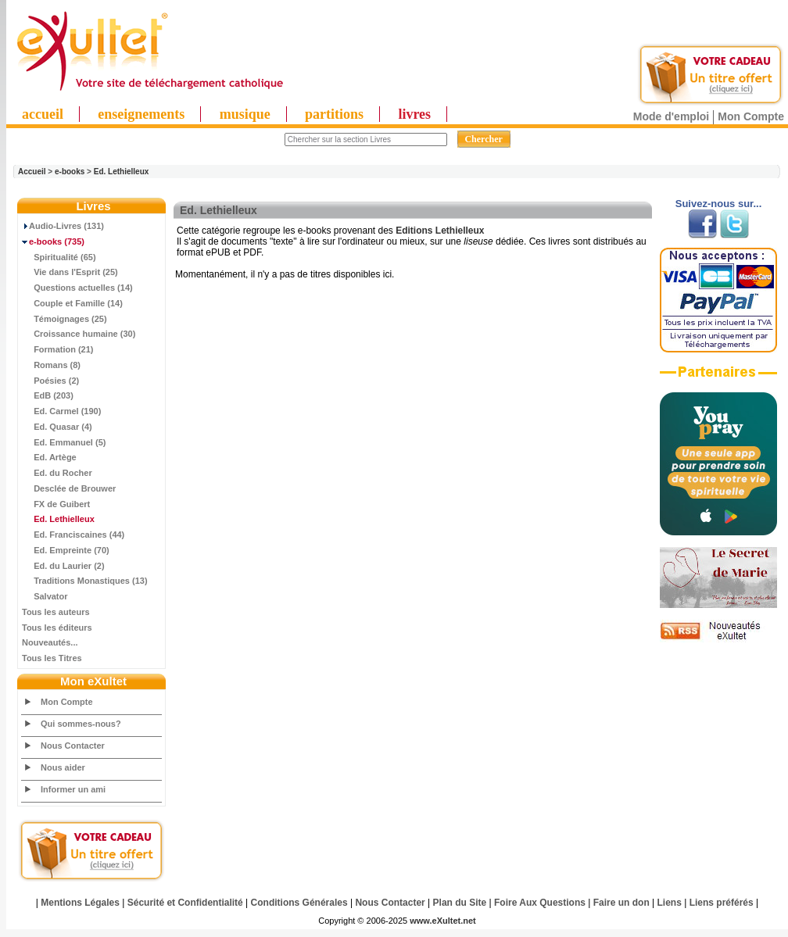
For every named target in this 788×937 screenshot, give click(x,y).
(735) (53, 241)
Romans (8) (51, 365)
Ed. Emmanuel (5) (64, 442)
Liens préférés (722, 902)
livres (414, 114)
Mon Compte (751, 116)
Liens (669, 902)
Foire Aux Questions (540, 902)
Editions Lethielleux (440, 230)
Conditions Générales (299, 902)
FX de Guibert (56, 504)
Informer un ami (73, 789)
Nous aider (63, 767)
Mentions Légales (80, 902)
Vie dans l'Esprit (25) (70, 272)
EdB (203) (47, 395)
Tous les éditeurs (57, 627)
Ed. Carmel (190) (61, 411)
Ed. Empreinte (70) (65, 550)
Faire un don (621, 902)
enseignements (141, 114)
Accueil (32, 171)
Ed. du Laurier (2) (63, 565)
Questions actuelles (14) (77, 287)
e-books (69, 171)
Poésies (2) (50, 380)
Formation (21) (58, 349)
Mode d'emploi (671, 116)
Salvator (45, 596)
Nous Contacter (73, 745)
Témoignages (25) (64, 319)
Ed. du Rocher (57, 472)
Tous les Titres (52, 658)
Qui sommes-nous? (81, 723)
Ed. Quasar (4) (57, 426)
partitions (334, 114)
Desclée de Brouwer (69, 488)
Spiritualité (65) (59, 257)
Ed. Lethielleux (121, 171)
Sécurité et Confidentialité (185, 902)
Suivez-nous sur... (718, 203)
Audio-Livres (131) (63, 226)
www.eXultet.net (443, 920)
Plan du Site (460, 902)
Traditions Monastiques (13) (85, 580)
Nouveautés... (50, 642)
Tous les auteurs (56, 612)
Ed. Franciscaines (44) (73, 534)
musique (245, 114)
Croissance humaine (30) (78, 333)
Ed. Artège (49, 457)
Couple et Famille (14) (72, 303)
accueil (42, 114)
